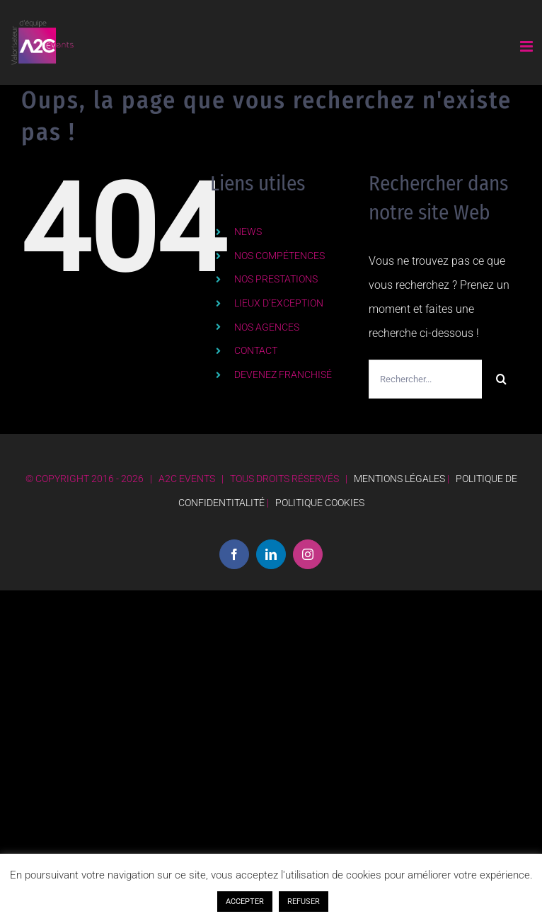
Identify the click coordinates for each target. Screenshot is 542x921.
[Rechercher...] (425, 379)
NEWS (248, 231)
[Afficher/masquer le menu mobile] (527, 46)
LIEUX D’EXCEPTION (278, 303)
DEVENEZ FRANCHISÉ (283, 374)
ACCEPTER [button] (245, 901)
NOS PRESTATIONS (276, 279)
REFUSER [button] (303, 901)
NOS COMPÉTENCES (279, 255)
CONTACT (255, 350)
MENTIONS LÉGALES (399, 478)
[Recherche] (501, 379)
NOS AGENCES (266, 327)
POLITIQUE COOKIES (319, 502)
